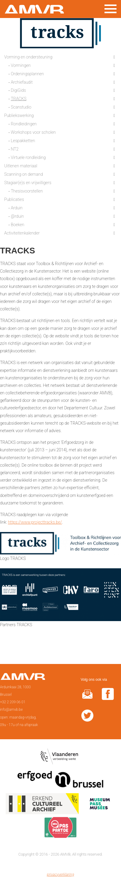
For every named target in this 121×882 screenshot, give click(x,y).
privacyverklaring (60, 874)
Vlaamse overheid (60, 758)
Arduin (17, 207)
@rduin (17, 216)
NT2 (15, 149)
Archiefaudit (22, 82)
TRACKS (18, 98)
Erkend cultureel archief (42, 805)
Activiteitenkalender (22, 233)
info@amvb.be (11, 709)
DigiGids (18, 90)
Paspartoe (60, 828)
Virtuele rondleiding (28, 157)
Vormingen (21, 65)
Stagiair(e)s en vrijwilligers (27, 182)
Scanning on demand (23, 174)
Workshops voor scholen (33, 132)
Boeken (17, 224)
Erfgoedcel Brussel (60, 781)
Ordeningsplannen (27, 73)
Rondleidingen (24, 123)
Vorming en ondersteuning (28, 57)
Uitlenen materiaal (20, 165)
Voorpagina (22, 678)
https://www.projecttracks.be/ (35, 522)
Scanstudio (21, 107)
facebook (108, 697)
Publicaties (14, 199)
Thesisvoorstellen (27, 191)
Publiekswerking (19, 115)
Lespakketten (23, 140)
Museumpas (99, 805)
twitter (87, 719)
